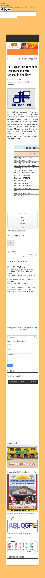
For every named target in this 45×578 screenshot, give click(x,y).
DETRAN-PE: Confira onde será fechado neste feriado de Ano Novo (22, 71)
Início (9, 537)
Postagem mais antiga (31, 328)
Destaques (21, 230)
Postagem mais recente (14, 328)
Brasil (14, 230)
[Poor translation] (7, 9)
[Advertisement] (21, 398)
